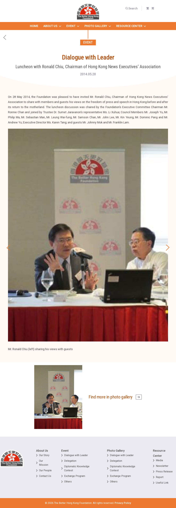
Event (65, 450)
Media (159, 460)
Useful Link (162, 482)
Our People (45, 470)
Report (159, 477)
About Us (42, 450)
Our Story (44, 455)
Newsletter (162, 465)
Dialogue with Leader (76, 455)
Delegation (70, 460)
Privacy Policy (123, 502)
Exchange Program (74, 476)
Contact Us (45, 476)
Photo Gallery (116, 450)
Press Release (164, 471)
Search (131, 8)
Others (68, 481)
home (34, 26)
